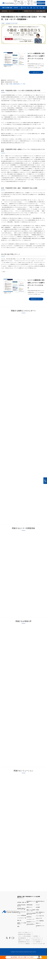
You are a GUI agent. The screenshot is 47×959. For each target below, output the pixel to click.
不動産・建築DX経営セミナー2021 (17, 87)
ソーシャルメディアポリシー (35, 941)
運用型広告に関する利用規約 (24, 937)
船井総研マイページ (31, 925)
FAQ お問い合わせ (36, 943)
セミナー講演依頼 (36, 945)
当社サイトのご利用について (24, 935)
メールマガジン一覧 (21, 921)
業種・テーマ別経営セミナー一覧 (31, 914)
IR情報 (37, 913)
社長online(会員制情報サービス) (31, 917)
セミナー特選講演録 (22, 13)
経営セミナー (29, 910)
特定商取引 (35, 939)
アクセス (38, 908)
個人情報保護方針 (22, 941)
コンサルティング (30, 922)
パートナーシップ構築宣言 (24, 947)
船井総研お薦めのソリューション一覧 (21, 912)
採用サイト (38, 926)
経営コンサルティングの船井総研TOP (9, 13)
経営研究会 (29, 920)
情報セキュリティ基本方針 (24, 943)
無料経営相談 (29, 908)
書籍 (18, 929)
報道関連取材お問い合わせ (24, 945)
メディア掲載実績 (40, 924)
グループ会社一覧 (40, 919)
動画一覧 (19, 923)
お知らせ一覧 (39, 921)
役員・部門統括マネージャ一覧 (40, 916)
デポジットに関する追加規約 (24, 939)
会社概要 (38, 910)
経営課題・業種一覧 (21, 905)
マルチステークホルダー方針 (38, 947)
